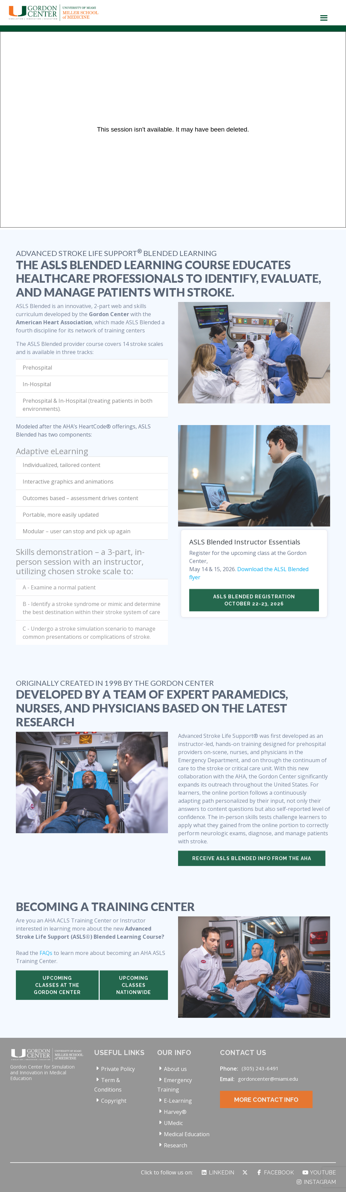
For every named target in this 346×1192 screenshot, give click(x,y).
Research (175, 1145)
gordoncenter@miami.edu (268, 1078)
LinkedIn (217, 1172)
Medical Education (186, 1134)
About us (175, 1069)
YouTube (319, 1172)
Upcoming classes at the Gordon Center (57, 994)
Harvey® (175, 1112)
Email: (227, 1079)
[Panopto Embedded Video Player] (173, 129)
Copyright (113, 1100)
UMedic (173, 1123)
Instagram (316, 1182)
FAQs (46, 962)
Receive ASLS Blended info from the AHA (251, 867)
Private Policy (118, 1069)
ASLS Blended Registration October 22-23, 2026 (254, 609)
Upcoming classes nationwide (133, 994)
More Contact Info (266, 1109)
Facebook (275, 1172)
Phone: (229, 1068)
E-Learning (178, 1100)
